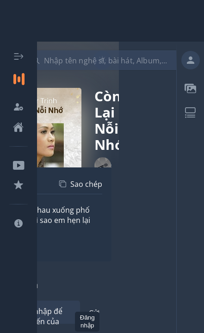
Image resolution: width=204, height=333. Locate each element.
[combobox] (107, 60)
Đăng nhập (87, 321)
